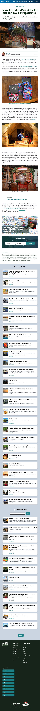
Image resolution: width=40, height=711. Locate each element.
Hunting (24, 653)
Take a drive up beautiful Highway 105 (17, 199)
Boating (24, 647)
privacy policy (29, 245)
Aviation (4, 204)
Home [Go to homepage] (7, 1)
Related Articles (9, 197)
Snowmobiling (25, 662)
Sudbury (14, 653)
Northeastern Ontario (16, 649)
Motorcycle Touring (26, 655)
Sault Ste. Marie (15, 651)
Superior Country (16, 657)
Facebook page (22, 210)
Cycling (24, 649)
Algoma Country (15, 645)
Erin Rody (8, 53)
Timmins (14, 660)
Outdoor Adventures (26, 657)
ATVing (24, 645)
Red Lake (7, 73)
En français (31, 1)
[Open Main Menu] (3, 1)
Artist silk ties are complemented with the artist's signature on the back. (20, 103)
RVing (24, 660)
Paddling (24, 658)
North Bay (14, 647)
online (33, 119)
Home (17, 6)
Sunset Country (21, 6)
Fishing (24, 651)
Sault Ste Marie (7, 682)
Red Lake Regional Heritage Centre (28, 66)
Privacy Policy (29, 707)
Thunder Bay (15, 658)
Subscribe (36, 1)
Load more (20, 635)
